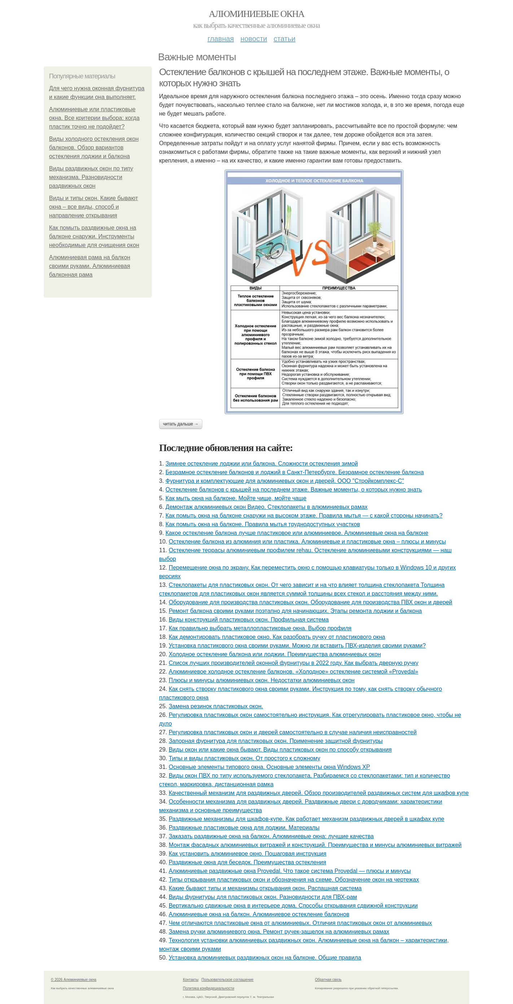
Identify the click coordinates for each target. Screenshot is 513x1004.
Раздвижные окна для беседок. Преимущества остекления (247, 862)
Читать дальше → (180, 424)
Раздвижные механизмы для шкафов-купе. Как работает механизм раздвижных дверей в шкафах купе (306, 819)
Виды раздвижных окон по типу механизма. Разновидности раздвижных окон (91, 177)
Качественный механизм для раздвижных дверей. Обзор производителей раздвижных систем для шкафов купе (319, 793)
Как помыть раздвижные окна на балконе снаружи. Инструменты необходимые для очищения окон (94, 236)
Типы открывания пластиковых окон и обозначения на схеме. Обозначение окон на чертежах (294, 880)
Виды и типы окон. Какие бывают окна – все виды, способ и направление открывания (93, 206)
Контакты (190, 980)
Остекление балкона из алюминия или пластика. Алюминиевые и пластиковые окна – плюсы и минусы (307, 541)
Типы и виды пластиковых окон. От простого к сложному (244, 758)
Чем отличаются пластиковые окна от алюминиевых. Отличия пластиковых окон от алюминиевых (300, 923)
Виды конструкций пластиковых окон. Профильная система (249, 619)
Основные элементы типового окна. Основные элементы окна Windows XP (269, 767)
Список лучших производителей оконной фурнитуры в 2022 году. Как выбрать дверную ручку (293, 663)
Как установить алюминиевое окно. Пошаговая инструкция (247, 854)
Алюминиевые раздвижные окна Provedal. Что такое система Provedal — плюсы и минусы (290, 871)
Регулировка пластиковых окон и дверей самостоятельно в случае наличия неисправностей (293, 732)
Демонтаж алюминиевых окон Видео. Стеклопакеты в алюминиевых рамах (267, 507)
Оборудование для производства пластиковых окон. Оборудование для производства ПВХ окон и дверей (310, 602)
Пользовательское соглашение (228, 980)
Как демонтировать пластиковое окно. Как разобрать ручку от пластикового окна (277, 637)
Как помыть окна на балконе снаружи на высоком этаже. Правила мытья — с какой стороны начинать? (304, 515)
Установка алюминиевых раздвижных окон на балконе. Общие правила (265, 958)
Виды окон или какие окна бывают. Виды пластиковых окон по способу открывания (280, 749)
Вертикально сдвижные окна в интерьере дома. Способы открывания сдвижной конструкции (293, 906)
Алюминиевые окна (256, 14)
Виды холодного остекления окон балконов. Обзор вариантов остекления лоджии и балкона (94, 147)
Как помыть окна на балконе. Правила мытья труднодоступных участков (263, 524)
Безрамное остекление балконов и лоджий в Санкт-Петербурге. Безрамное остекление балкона (295, 472)
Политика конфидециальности (208, 988)
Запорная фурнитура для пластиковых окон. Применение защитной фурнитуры (276, 741)
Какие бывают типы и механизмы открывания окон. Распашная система (265, 888)
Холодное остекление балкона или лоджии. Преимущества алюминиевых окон (275, 654)
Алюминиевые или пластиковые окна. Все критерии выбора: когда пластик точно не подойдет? (94, 118)
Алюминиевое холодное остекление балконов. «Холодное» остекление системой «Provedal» (293, 671)
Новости (253, 39)
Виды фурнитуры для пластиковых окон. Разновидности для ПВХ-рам (263, 897)
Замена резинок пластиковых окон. (216, 706)
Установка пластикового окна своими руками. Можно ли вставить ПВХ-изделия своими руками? (297, 645)
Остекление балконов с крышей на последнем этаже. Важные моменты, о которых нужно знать (294, 489)
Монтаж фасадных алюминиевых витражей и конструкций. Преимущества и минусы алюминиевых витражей (315, 845)
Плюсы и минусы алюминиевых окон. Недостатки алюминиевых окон (262, 680)
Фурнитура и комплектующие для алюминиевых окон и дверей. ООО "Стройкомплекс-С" (285, 481)
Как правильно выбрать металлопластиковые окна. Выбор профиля (260, 628)
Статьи (284, 39)
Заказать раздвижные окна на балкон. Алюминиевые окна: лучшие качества (271, 836)
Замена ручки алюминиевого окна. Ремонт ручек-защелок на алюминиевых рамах (279, 932)
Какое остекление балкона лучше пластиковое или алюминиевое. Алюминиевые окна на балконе (297, 533)
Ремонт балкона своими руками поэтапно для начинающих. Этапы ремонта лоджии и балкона (295, 611)
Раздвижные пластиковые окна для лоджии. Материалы (244, 828)
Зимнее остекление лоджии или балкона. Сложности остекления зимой (262, 463)
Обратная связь (328, 980)
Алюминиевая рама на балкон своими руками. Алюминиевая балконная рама (89, 266)
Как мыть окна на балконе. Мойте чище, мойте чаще (236, 498)
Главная (220, 39)
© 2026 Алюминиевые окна (73, 980)
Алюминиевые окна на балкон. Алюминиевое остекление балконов (259, 914)
